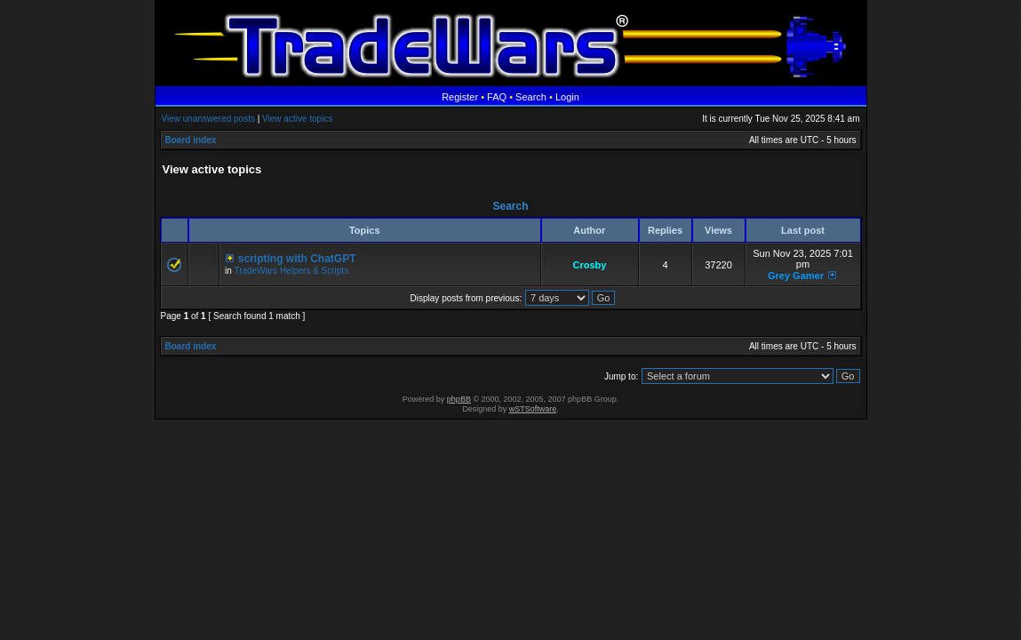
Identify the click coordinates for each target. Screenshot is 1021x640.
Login (567, 97)
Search (530, 97)
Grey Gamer (796, 275)
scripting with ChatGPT (297, 258)
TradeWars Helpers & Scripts (291, 271)
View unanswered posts (208, 119)
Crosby (590, 265)
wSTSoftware (533, 408)
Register (460, 97)
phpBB (459, 399)
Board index (191, 140)
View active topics (297, 119)
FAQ (497, 97)
